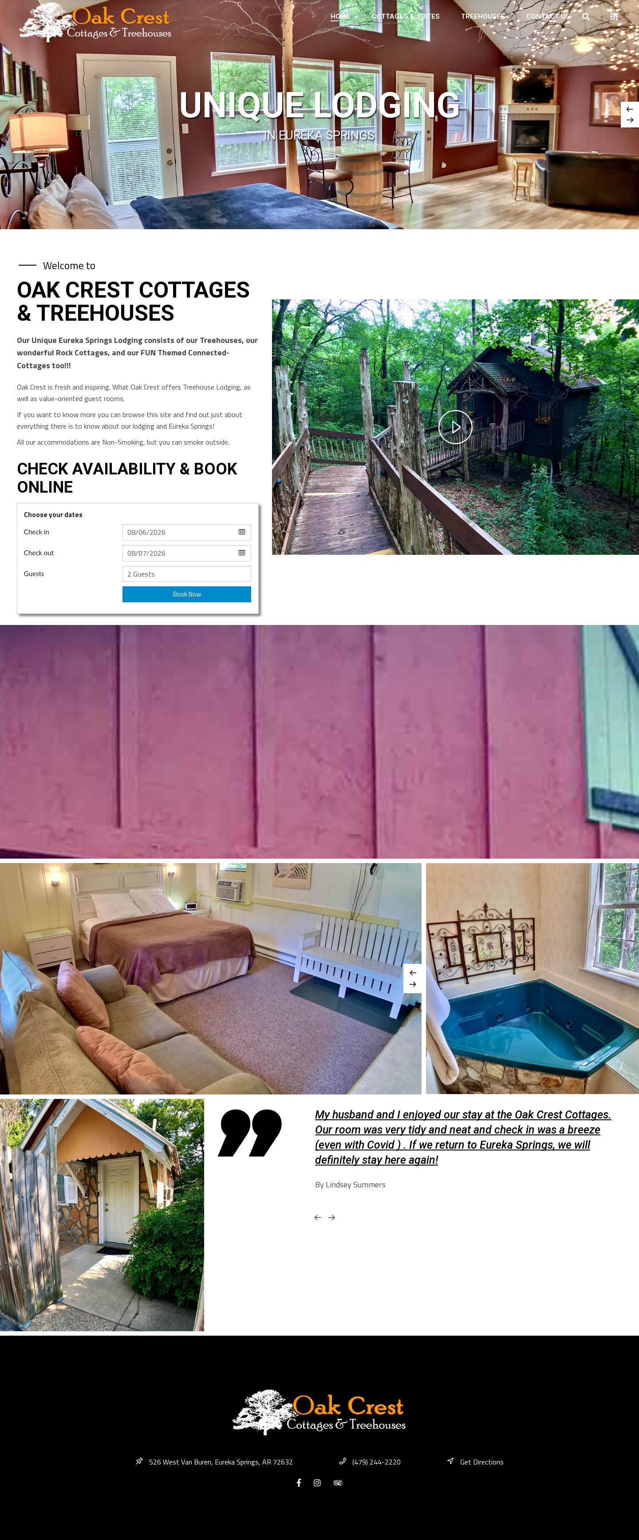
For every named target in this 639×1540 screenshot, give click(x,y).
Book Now (187, 594)
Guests (34, 573)
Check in (36, 532)
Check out (39, 553)
